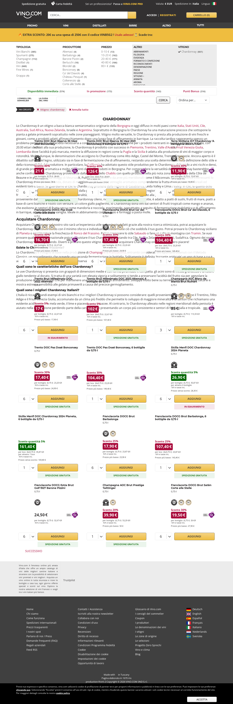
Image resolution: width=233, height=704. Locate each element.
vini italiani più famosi (33, 592)
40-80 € (109, 62)
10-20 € (109, 55)
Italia (180, 126)
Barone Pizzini (73, 59)
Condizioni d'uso (88, 622)
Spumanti (25, 55)
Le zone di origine (146, 636)
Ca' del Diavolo (73, 73)
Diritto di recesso (88, 636)
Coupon (140, 618)
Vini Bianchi (26, 51)
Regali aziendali (35, 645)
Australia (22, 130)
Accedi (152, 15)
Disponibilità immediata (46, 91)
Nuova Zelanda (55, 130)
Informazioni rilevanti (91, 640)
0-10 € (107, 51)
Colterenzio (71, 80)
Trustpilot (69, 580)
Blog (137, 654)
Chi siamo (32, 613)
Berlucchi (71, 62)
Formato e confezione (147, 60)
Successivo (33, 551)
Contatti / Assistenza (90, 609)
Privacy (82, 627)
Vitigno (139, 76)
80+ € (108, 66)
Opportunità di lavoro (91, 663)
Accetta (202, 699)
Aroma (137, 82)
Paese (137, 70)
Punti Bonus (194, 91)
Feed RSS (31, 649)
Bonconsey (71, 69)
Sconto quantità (147, 91)
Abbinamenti (141, 51)
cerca (163, 100)
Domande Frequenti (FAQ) (42, 640)
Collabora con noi (88, 618)
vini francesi (44, 589)
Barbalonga (71, 55)
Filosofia (139, 54)
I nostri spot (33, 631)
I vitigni (139, 631)
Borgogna (124, 126)
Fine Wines (24, 69)
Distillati (22, 62)
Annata (138, 79)
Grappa (22, 75)
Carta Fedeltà (64, 4)
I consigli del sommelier (149, 613)
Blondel (69, 66)
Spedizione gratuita (34, 4)
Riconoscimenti (143, 63)
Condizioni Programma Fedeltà (96, 645)
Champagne (26, 59)
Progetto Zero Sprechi (148, 645)
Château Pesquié (75, 77)
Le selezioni (142, 640)
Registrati (168, 15)
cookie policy (63, 693)
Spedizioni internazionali (41, 622)
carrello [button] (201, 15)
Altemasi (69, 51)
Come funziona (35, 618)
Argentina (85, 130)
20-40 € (109, 59)
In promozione (99, 91)
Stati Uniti (192, 126)
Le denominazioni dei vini (150, 627)
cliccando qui (23, 689)
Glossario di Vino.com (148, 609)
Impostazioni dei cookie (92, 658)
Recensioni (84, 631)
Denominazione (143, 66)
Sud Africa (36, 130)
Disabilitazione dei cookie (93, 654)
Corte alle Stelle (74, 84)
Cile (202, 126)
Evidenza (139, 57)
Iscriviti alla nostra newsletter (95, 613)
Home (29, 609)
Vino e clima (142, 649)
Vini (21, 66)
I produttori (142, 622)
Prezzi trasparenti (37, 627)
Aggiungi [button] (58, 192)
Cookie (82, 649)
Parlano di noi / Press (39, 636)
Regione (138, 73)
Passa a (128, 4)
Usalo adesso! (124, 35)
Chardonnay (192, 51)
